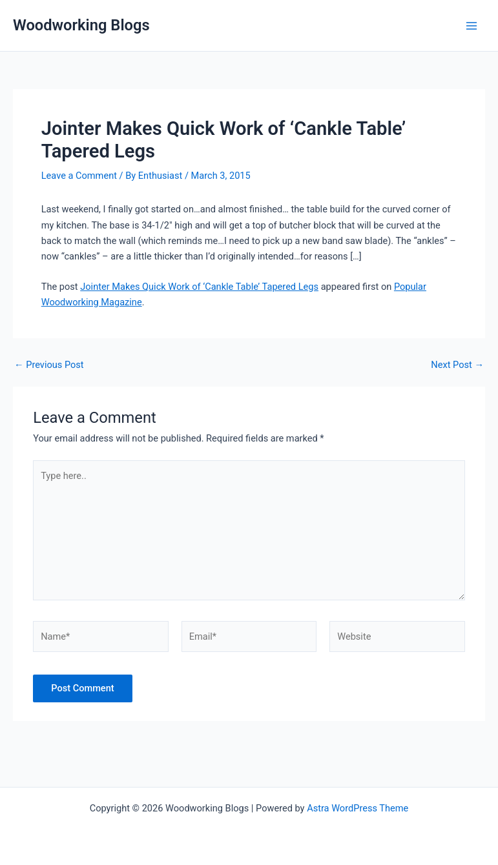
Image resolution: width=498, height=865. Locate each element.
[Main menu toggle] (471, 25)
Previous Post (49, 365)
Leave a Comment (79, 175)
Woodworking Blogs (81, 25)
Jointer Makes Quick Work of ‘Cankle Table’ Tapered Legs (199, 286)
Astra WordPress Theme (357, 808)
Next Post (457, 365)
